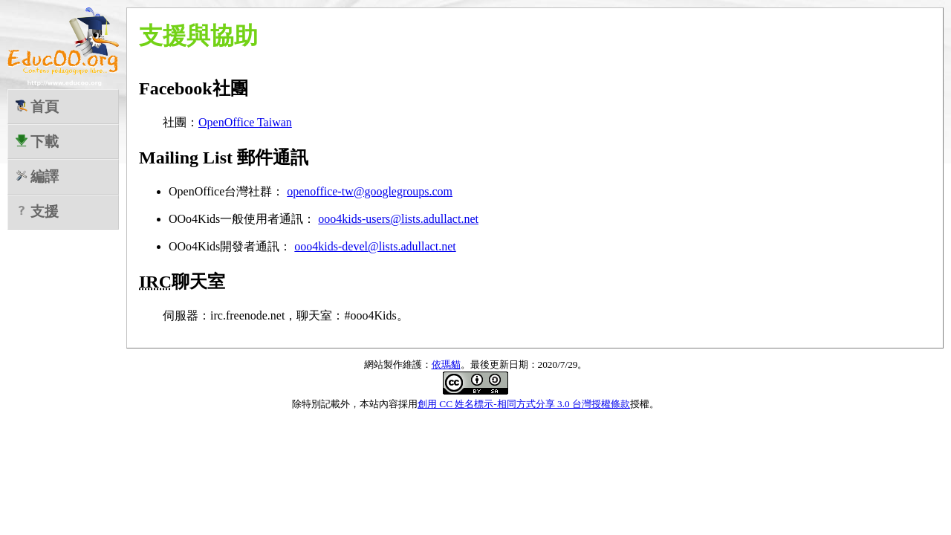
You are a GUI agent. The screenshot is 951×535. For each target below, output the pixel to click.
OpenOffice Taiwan (245, 122)
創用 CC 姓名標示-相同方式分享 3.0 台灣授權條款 (524, 403)
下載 (37, 141)
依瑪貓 (446, 364)
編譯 (37, 176)
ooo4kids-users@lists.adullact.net (398, 219)
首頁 (37, 106)
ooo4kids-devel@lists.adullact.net (374, 246)
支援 (37, 211)
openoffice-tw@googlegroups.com (369, 191)
